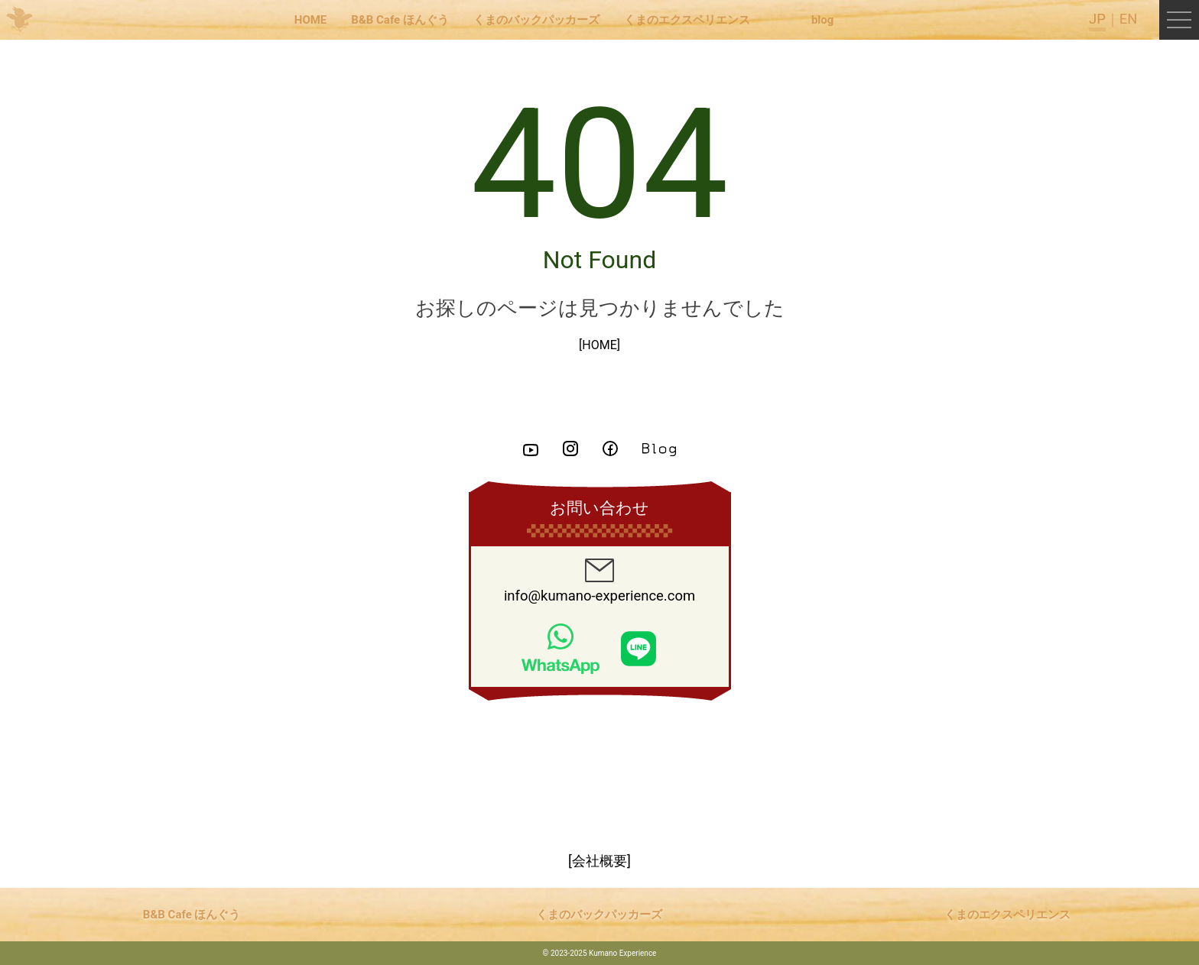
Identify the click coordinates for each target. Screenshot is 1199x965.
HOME (310, 20)
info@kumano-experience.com (599, 581)
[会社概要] (599, 861)
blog (822, 20)
